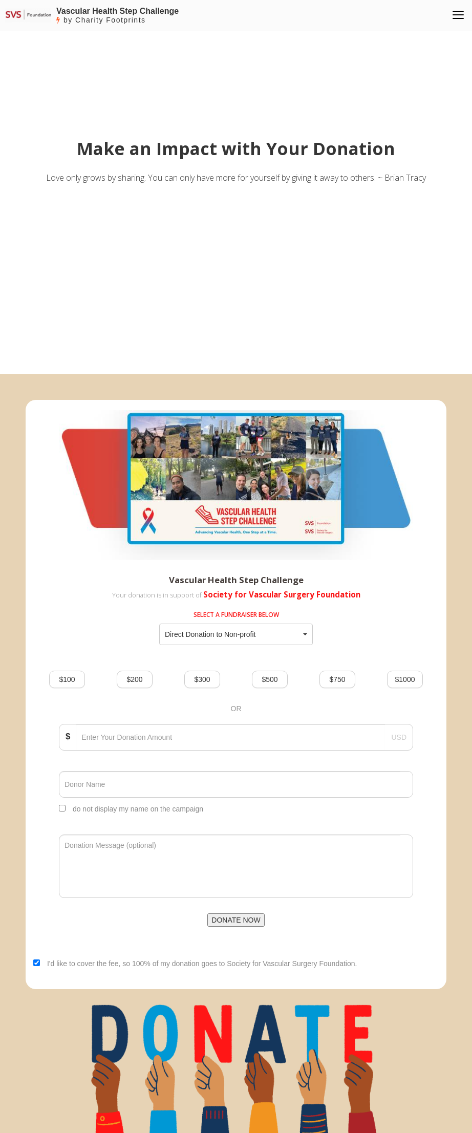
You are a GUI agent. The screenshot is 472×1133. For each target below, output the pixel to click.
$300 (202, 679)
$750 (337, 679)
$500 (269, 679)
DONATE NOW (235, 920)
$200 (134, 679)
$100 (67, 679)
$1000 (405, 679)
